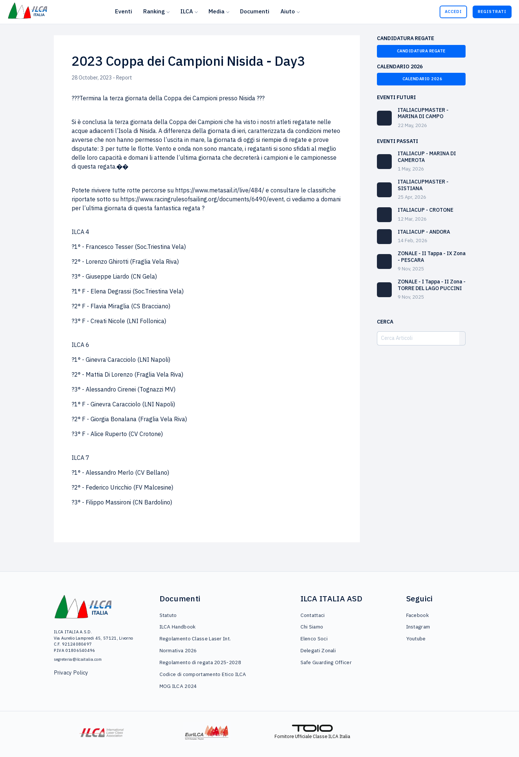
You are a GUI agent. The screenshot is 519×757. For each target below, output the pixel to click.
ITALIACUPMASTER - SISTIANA (423, 185)
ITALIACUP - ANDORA (424, 231)
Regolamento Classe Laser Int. (195, 638)
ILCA (186, 11)
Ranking (154, 11)
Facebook (417, 615)
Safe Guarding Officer (326, 662)
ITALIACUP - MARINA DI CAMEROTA (427, 156)
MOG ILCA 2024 (178, 686)
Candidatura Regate (421, 50)
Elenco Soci (314, 638)
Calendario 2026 (421, 78)
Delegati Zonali (318, 650)
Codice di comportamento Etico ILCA (203, 674)
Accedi (453, 11)
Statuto (168, 615)
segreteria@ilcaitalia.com (78, 659)
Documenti (254, 11)
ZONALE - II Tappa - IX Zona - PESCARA (432, 256)
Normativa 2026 (178, 650)
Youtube (416, 638)
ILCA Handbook (178, 626)
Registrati (492, 11)
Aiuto (287, 11)
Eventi (123, 11)
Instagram (418, 626)
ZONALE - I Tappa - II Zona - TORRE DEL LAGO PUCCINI (432, 285)
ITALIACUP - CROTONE (425, 210)
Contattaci (312, 615)
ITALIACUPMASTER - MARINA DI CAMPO (423, 113)
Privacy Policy (71, 672)
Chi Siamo (311, 626)
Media (216, 11)
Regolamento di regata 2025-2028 (200, 662)
